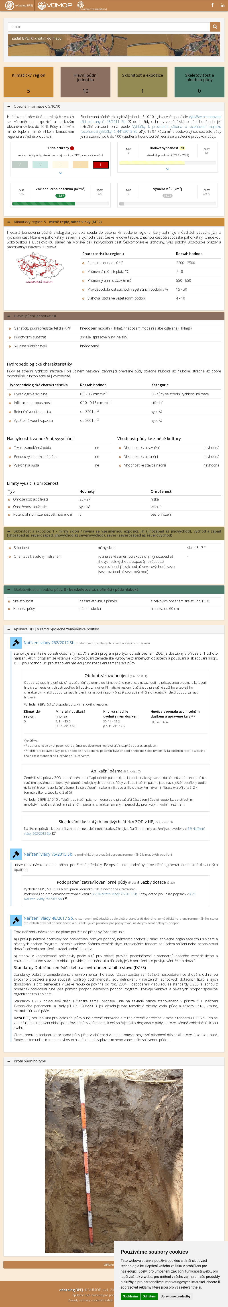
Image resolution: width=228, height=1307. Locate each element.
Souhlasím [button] (130, 1296)
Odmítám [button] (149, 1296)
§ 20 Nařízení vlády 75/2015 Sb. (115, 894)
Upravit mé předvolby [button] (175, 1296)
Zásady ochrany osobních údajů (91, 1300)
